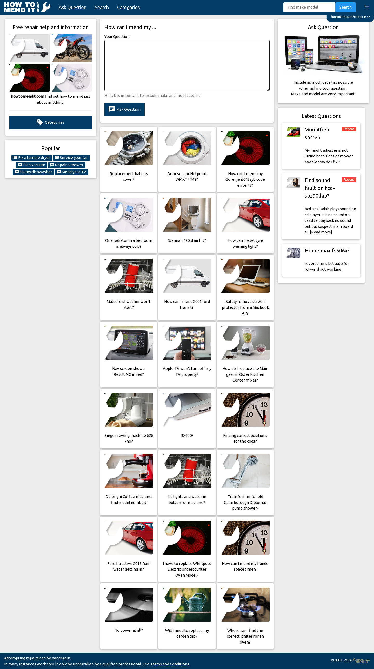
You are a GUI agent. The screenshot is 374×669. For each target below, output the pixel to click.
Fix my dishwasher (33, 172)
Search (102, 7)
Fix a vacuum (31, 165)
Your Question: (117, 36)
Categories (128, 7)
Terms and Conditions (169, 664)
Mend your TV (71, 172)
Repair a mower (66, 165)
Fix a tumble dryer (32, 157)
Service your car (71, 157)
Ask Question (72, 7)
